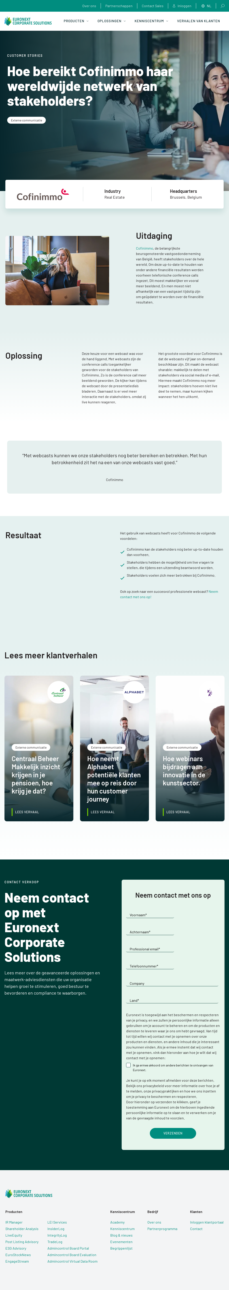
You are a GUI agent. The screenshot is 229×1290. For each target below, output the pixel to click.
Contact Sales (152, 6)
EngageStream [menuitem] (17, 1228)
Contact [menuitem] (196, 1195)
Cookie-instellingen (157, 1274)
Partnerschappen (119, 6)
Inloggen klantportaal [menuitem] (207, 1189)
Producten (76, 21)
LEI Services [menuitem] (57, 1189)
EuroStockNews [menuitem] (18, 1221)
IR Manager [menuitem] (14, 1189)
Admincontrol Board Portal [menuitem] (68, 1215)
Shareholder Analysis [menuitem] (21, 1195)
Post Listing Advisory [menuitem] (21, 1208)
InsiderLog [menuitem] (55, 1195)
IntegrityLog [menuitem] (57, 1202)
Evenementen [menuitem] (121, 1208)
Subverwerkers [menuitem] (134, 1272)
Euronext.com (185, 1275)
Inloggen (182, 6)
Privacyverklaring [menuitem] (108, 1272)
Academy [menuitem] (117, 1189)
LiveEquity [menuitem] (13, 1202)
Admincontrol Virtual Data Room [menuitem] (72, 1228)
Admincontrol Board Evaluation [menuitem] (71, 1221)
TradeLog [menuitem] (54, 1208)
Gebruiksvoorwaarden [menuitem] (77, 1272)
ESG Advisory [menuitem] (15, 1215)
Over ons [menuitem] (154, 1189)
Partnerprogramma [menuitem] (162, 1195)
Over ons (89, 6)
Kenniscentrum (151, 21)
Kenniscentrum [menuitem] (122, 1195)
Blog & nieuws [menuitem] (121, 1202)
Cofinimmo (144, 248)
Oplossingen (112, 21)
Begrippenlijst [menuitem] (121, 1215)
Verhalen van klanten (198, 21)
